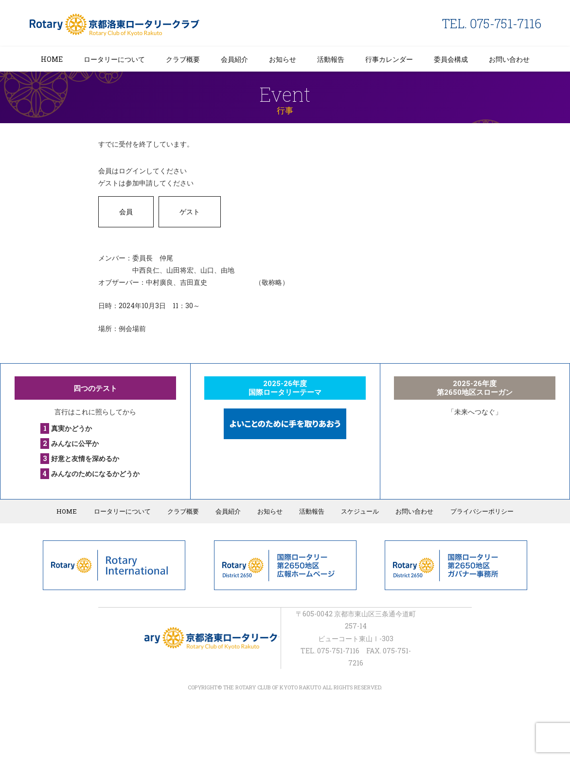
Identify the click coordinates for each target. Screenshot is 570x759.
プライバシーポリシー (479, 511)
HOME (52, 59)
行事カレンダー (389, 59)
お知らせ (282, 59)
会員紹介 (234, 59)
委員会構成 (451, 59)
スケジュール (359, 511)
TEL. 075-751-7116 (491, 24)
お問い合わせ (509, 59)
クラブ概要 (183, 59)
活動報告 (330, 59)
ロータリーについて (114, 59)
